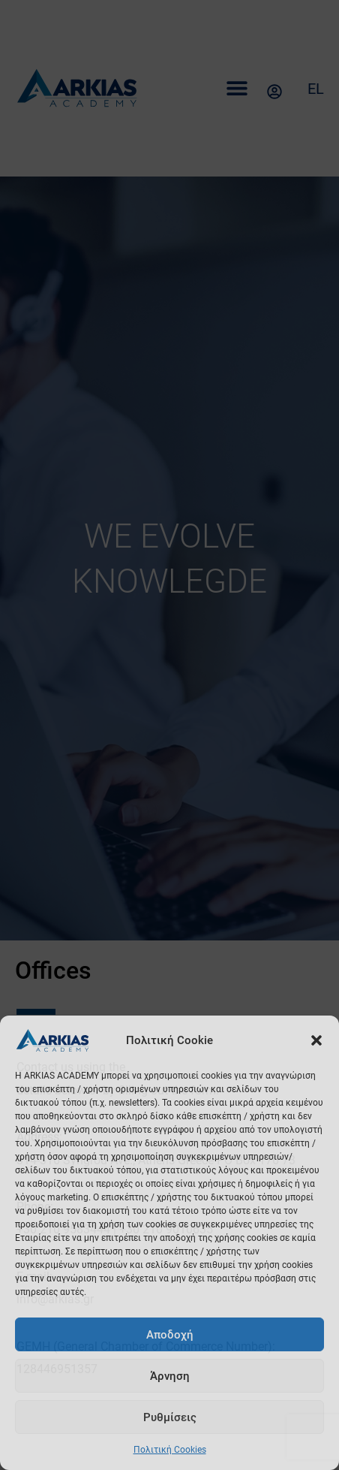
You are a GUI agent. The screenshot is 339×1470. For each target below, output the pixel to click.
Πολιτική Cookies (170, 1449)
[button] (316, 1040)
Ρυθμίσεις (169, 1417)
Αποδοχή (170, 1335)
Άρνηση (170, 1376)
